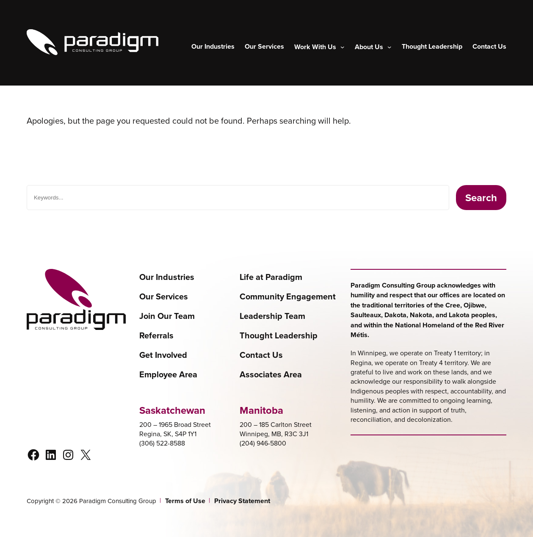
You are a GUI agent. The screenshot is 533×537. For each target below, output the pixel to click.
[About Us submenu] (373, 47)
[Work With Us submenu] (319, 47)
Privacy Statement (242, 501)
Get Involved (163, 355)
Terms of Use (185, 501)
